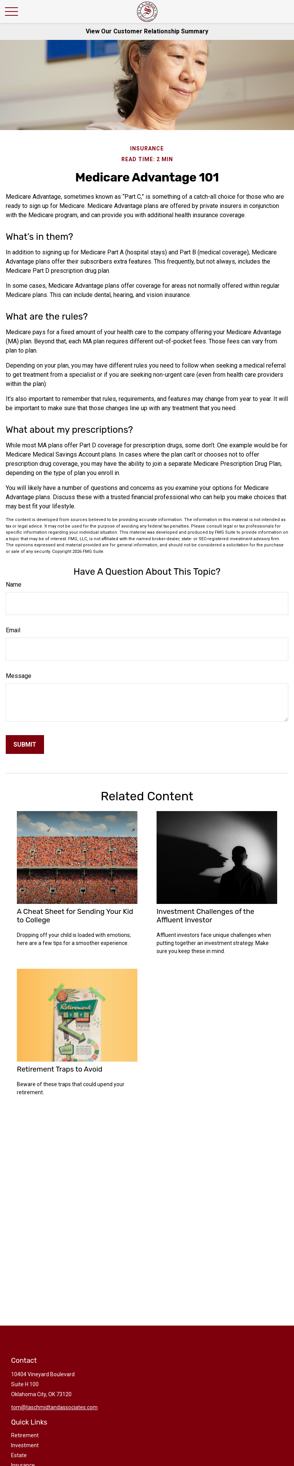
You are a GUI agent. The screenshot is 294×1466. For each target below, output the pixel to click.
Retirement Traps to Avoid (59, 1069)
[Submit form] (25, 744)
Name (13, 584)
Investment (25, 1445)
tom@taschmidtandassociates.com (54, 1407)
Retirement (25, 1435)
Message (18, 675)
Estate (19, 1455)
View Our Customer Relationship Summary (147, 31)
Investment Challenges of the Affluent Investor (205, 915)
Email (13, 630)
